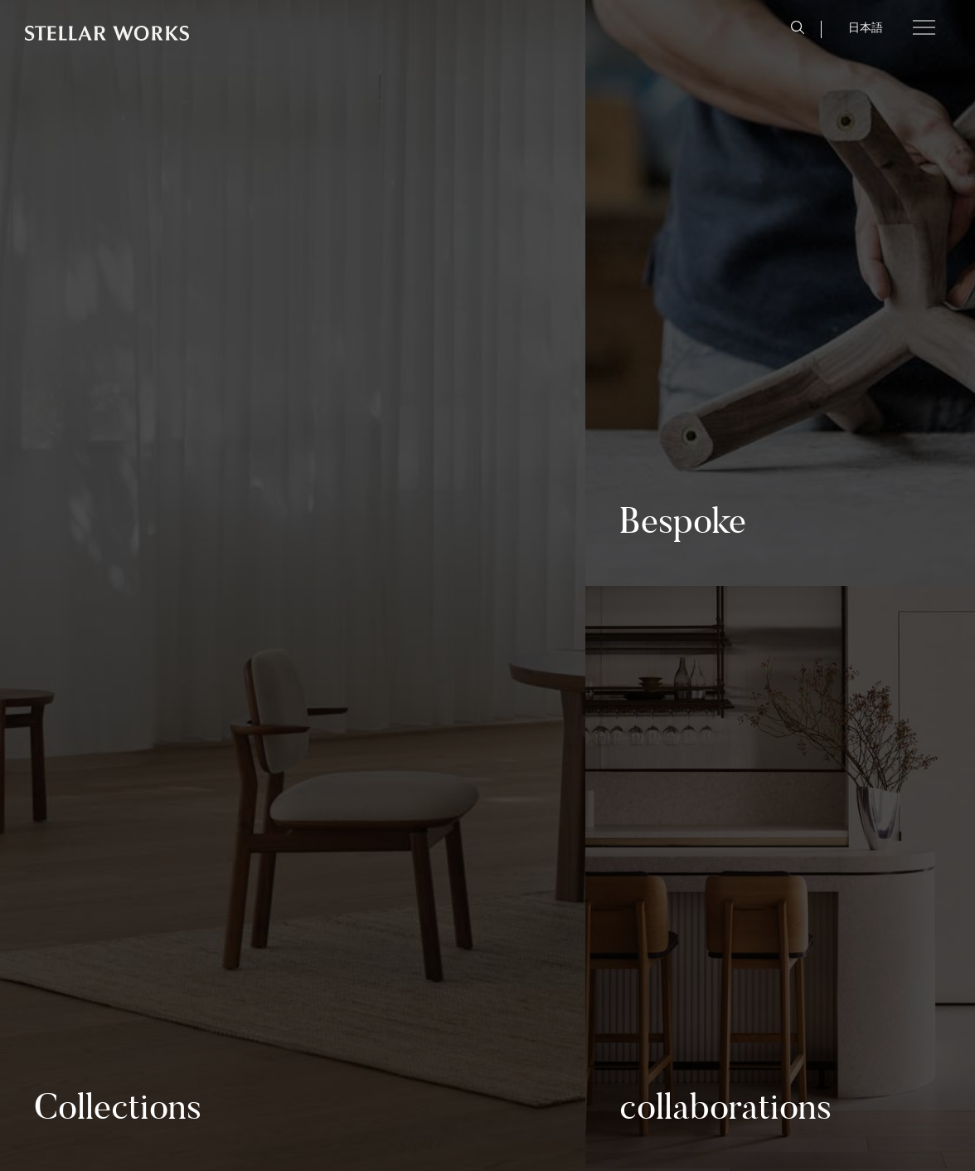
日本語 (865, 27)
